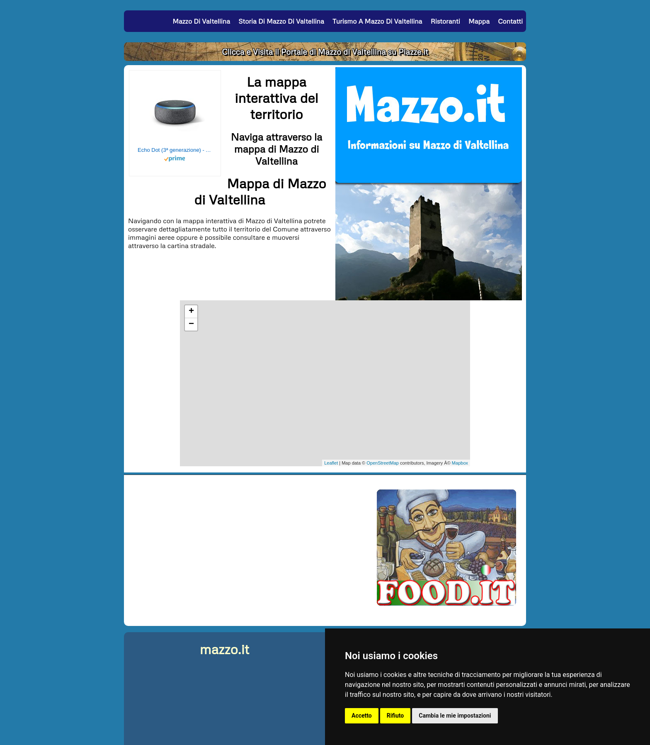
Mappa (479, 21)
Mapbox (460, 462)
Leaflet (331, 462)
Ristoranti (445, 21)
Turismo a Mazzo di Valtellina (377, 21)
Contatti (510, 21)
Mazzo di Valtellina (201, 21)
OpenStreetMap (382, 462)
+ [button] (191, 311)
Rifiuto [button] (395, 715)
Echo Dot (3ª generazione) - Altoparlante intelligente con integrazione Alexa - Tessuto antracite (175, 150)
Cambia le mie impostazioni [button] (455, 715)
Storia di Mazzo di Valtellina (281, 21)
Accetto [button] (362, 715)
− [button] (191, 324)
